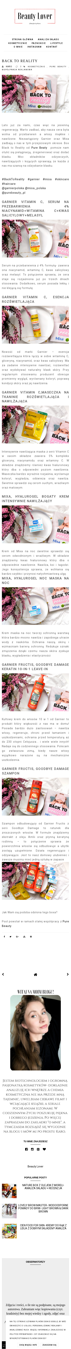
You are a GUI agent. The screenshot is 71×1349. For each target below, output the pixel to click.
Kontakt (51, 47)
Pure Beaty (39, 147)
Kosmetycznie (17, 43)
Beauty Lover (35, 1166)
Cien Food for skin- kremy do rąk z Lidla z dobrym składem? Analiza (43, 1227)
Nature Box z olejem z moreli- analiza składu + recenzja (43, 1187)
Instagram (34, 47)
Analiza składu (48, 39)
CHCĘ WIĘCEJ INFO (28, 1345)
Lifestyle (56, 43)
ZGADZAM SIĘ (49, 1345)
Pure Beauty (59, 67)
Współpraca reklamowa (17, 70)
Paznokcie (39, 43)
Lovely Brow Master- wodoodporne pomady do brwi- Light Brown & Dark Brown (43, 1208)
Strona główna (22, 39)
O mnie (18, 47)
